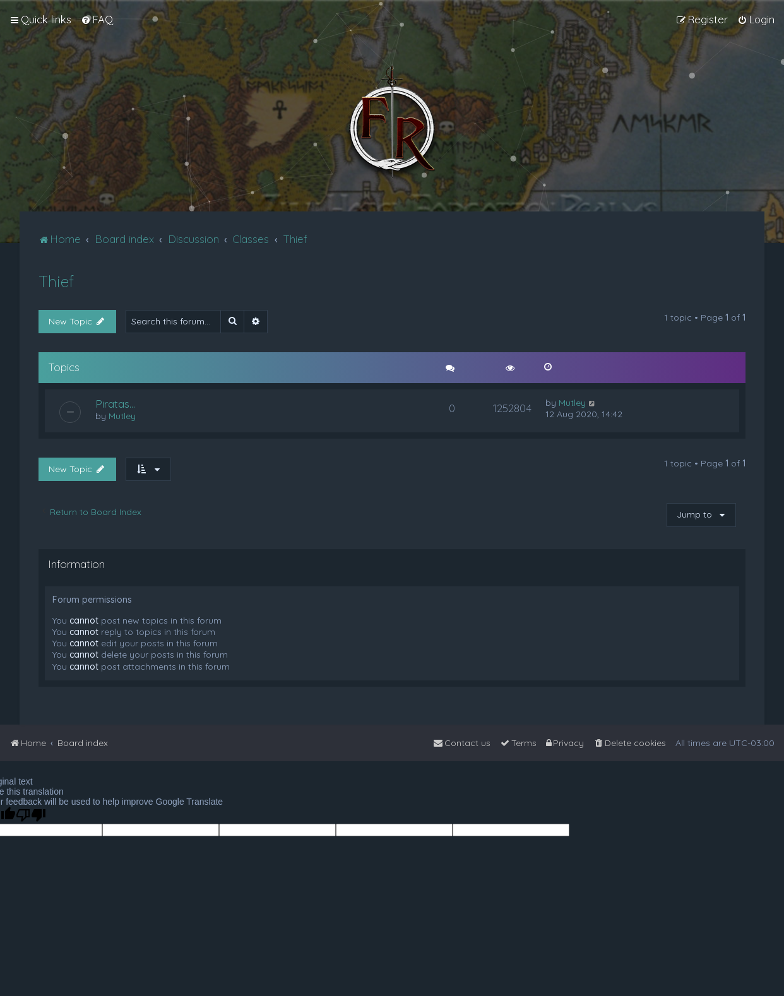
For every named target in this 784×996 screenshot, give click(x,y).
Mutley (122, 416)
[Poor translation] (31, 815)
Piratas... (115, 403)
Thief (56, 281)
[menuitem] (97, 19)
